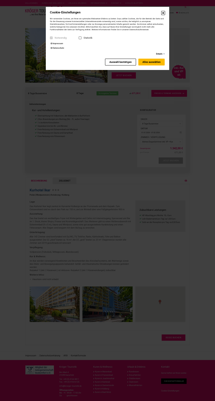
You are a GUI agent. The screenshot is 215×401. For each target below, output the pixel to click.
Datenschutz (57, 48)
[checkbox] (51, 37)
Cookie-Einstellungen (65, 12)
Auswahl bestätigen (119, 61)
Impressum (57, 43)
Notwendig (58, 37)
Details (159, 54)
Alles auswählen (152, 61)
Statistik (85, 37)
